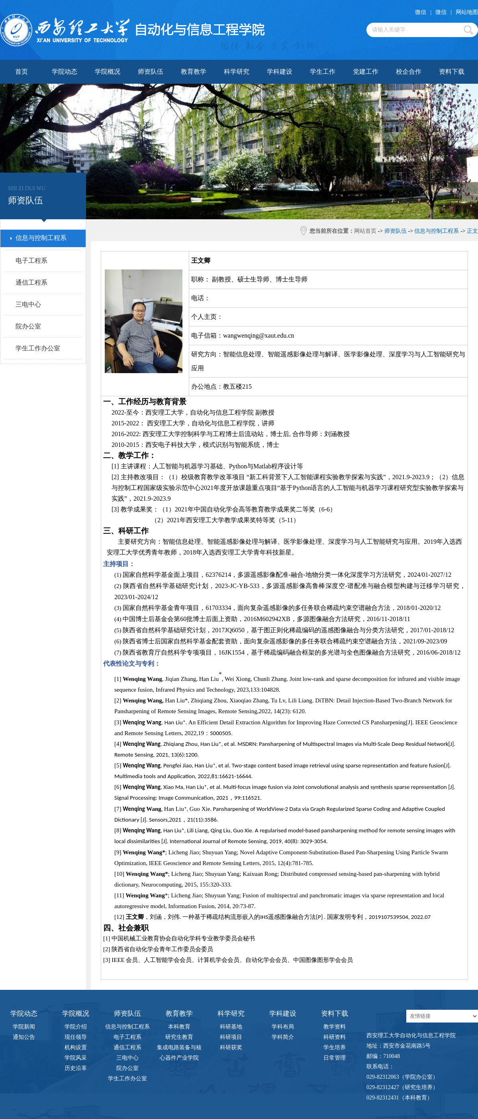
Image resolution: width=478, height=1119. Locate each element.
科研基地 (231, 1027)
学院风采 (76, 1058)
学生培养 (334, 1047)
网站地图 (467, 12)
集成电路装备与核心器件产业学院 (179, 1048)
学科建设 (279, 71)
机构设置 (76, 1047)
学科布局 (283, 1027)
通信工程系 (127, 1047)
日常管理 (334, 1058)
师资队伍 (150, 71)
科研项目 (231, 1037)
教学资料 (334, 1027)
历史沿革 (76, 1068)
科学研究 (236, 71)
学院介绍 (76, 1027)
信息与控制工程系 (127, 1027)
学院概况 (107, 71)
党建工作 (365, 71)
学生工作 (322, 71)
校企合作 (408, 71)
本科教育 (179, 1027)
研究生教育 (179, 1037)
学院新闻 (24, 1027)
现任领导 (76, 1037)
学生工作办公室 (127, 1079)
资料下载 (451, 71)
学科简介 (283, 1037)
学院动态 (64, 71)
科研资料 (334, 1037)
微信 (420, 12)
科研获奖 (231, 1047)
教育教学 (193, 71)
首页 (21, 71)
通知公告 (24, 1037)
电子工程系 (127, 1037)
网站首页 (365, 231)
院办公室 (127, 1068)
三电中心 (127, 1058)
